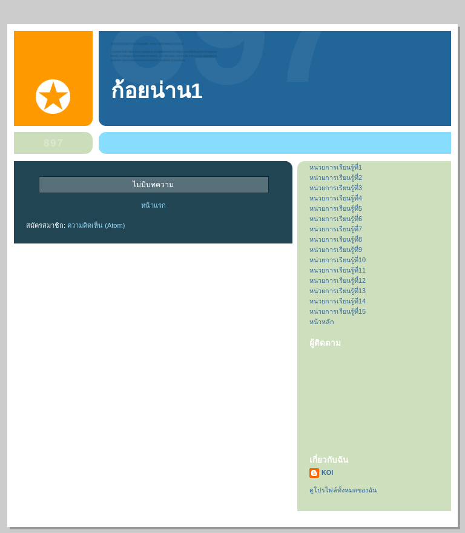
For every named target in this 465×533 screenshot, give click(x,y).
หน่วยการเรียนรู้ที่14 (337, 301)
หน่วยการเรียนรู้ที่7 (335, 229)
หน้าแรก (153, 205)
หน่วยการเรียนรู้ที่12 (337, 280)
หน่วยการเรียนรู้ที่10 (337, 259)
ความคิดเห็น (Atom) (96, 225)
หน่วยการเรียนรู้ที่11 (337, 270)
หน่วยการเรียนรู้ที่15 (337, 311)
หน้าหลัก (321, 321)
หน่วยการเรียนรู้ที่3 (335, 187)
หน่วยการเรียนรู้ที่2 (335, 177)
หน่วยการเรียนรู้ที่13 (337, 290)
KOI (327, 472)
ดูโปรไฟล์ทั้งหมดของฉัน (343, 490)
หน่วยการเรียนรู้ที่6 (335, 218)
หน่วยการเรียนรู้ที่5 (335, 208)
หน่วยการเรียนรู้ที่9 (335, 249)
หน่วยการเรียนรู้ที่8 (335, 239)
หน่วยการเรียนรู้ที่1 (335, 167)
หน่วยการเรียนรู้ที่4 (335, 198)
